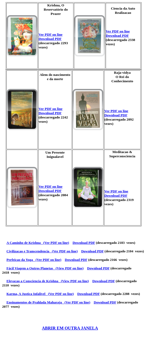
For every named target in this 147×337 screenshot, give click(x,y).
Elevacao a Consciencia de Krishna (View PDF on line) (47, 281)
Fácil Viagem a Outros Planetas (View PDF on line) (45, 268)
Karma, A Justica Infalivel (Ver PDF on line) (40, 294)
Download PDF (50, 39)
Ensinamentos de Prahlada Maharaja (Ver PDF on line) (48, 302)
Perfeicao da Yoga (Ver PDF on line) (33, 260)
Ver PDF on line (50, 34)
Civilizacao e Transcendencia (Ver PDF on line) (42, 251)
